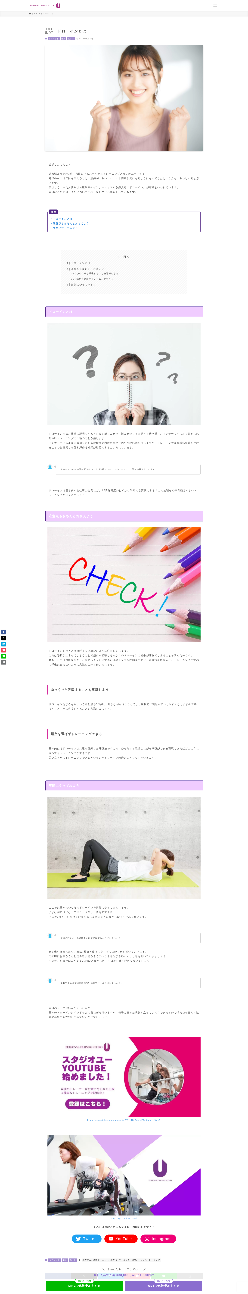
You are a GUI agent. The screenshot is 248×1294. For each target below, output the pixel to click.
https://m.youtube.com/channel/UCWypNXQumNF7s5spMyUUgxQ (124, 1120)
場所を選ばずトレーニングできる (95, 279)
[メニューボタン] (215, 5)
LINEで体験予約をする (84, 1285)
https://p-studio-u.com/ (124, 1218)
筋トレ (71, 39)
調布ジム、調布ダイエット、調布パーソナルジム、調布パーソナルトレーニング (121, 1260)
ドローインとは (80, 263)
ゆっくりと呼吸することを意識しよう (97, 273)
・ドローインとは (61, 218)
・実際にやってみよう (64, 228)
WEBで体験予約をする (163, 1285)
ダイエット (54, 39)
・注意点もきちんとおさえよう (69, 223)
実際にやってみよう (83, 284)
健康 (63, 39)
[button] (3, 632)
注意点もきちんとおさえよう (89, 269)
